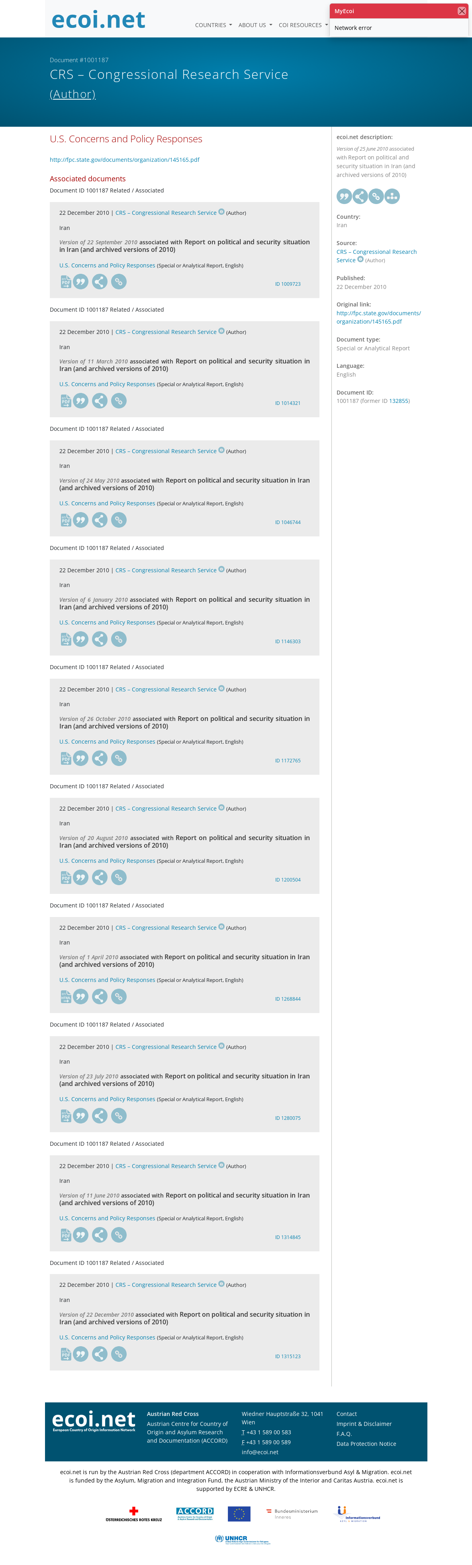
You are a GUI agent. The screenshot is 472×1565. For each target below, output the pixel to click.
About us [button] (253, 25)
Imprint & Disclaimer (364, 1424)
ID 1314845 (288, 1237)
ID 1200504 (288, 879)
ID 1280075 (288, 1118)
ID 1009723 (288, 284)
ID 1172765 (288, 760)
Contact (347, 1414)
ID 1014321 (288, 403)
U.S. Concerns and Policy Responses (107, 265)
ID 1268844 (288, 999)
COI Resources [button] (301, 25)
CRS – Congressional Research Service (170, 212)
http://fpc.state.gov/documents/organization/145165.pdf (125, 159)
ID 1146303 (288, 641)
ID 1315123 (288, 1356)
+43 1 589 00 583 (269, 1432)
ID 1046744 (288, 522)
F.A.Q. (344, 1433)
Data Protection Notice (366, 1443)
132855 (398, 401)
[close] (462, 11)
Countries (211, 25)
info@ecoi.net (260, 1452)
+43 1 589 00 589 (268, 1442)
